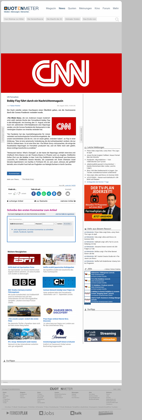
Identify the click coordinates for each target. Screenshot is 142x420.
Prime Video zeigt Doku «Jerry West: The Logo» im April (103, 152)
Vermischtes (40, 396)
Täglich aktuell (59, 397)
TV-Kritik (74, 396)
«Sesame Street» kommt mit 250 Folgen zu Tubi (100, 248)
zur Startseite (40, 201)
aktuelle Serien (84, 407)
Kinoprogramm (93, 407)
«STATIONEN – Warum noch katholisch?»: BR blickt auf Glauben (102, 178)
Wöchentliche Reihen (60, 394)
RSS (4, 394)
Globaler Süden (72, 19)
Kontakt (108, 397)
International (40, 399)
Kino (97, 8)
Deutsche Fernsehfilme (104, 407)
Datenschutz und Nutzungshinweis (111, 400)
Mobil (4, 397)
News (62, 8)
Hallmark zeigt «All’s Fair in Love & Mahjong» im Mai (101, 243)
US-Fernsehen (41, 402)
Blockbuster (68, 407)
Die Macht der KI (54, 19)
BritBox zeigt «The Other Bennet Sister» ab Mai (100, 252)
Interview (22, 397)
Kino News (8, 407)
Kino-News (92, 394)
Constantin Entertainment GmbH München (102, 293)
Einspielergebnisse (94, 397)
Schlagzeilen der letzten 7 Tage (98, 182)
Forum (106, 8)
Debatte (74, 394)
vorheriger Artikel (15, 201)
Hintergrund (23, 394)
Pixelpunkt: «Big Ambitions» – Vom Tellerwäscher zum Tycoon (99, 161)
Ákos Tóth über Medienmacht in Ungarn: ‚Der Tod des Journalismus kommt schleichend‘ (102, 171)
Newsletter (5, 396)
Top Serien (114, 407)
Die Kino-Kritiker (93, 396)
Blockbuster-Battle (94, 399)
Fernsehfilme (76, 407)
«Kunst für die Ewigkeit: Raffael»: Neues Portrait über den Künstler (103, 156)
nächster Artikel (67, 201)
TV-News (39, 394)
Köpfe (38, 401)
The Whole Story (28, 179)
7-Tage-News (6, 399)
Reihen (22, 396)
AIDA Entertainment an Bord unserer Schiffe (99, 274)
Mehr (116, 8)
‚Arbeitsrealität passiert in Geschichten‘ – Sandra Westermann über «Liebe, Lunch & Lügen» (101, 166)
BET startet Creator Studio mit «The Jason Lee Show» (101, 257)
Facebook (5, 401)
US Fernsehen (39, 407)
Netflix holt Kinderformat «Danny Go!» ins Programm (102, 262)
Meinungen (85, 8)
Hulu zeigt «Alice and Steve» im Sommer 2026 (102, 175)
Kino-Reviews (75, 397)
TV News (46, 407)
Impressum (109, 404)
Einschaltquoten (54, 407)
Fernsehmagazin (22, 407)
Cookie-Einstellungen (112, 402)
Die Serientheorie (35, 19)
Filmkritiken (31, 407)
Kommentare (14, 173)
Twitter (5, 402)
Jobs (107, 396)
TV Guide (61, 407)
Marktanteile (58, 396)
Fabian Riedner (15, 106)
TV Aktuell (14, 407)
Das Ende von (89, 19)
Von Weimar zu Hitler (14, 19)
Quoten (72, 8)
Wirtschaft (40, 397)
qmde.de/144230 (70, 185)
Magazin (51, 8)
